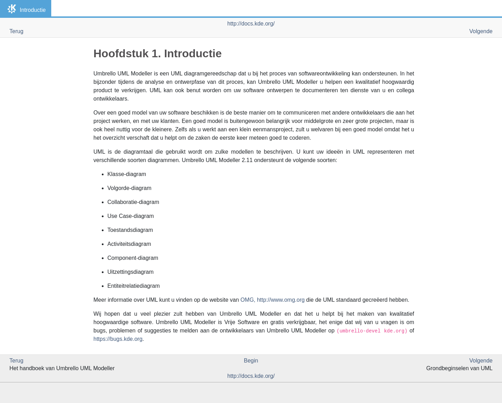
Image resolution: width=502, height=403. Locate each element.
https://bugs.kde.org (118, 339)
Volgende (481, 31)
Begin (251, 361)
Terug (16, 31)
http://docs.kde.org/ (251, 24)
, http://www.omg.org (273, 300)
